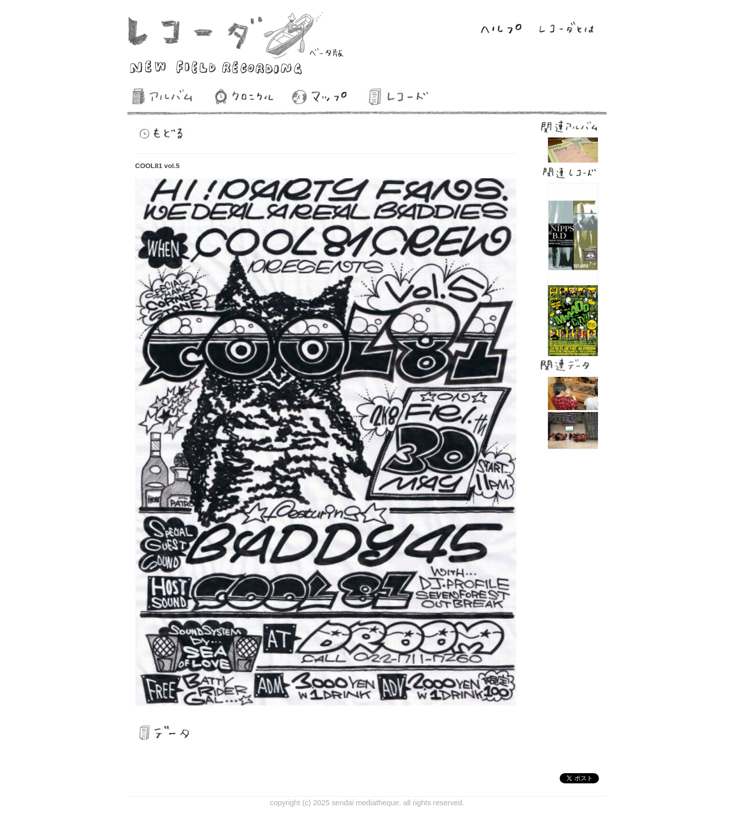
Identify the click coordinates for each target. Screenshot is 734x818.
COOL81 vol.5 (157, 166)
